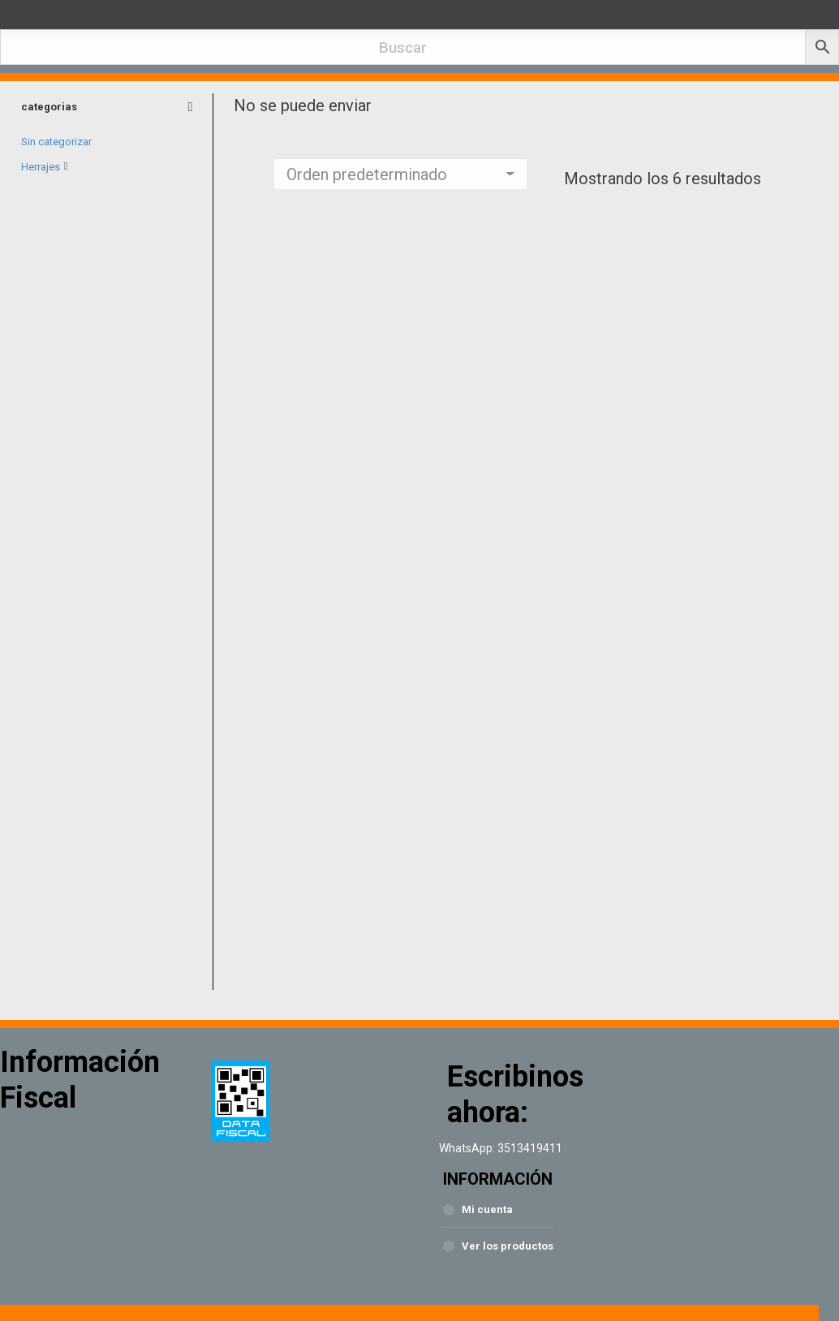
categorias (107, 107)
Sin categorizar (56, 142)
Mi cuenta (487, 1209)
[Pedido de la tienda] (400, 173)
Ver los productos (507, 1246)
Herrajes (40, 166)
